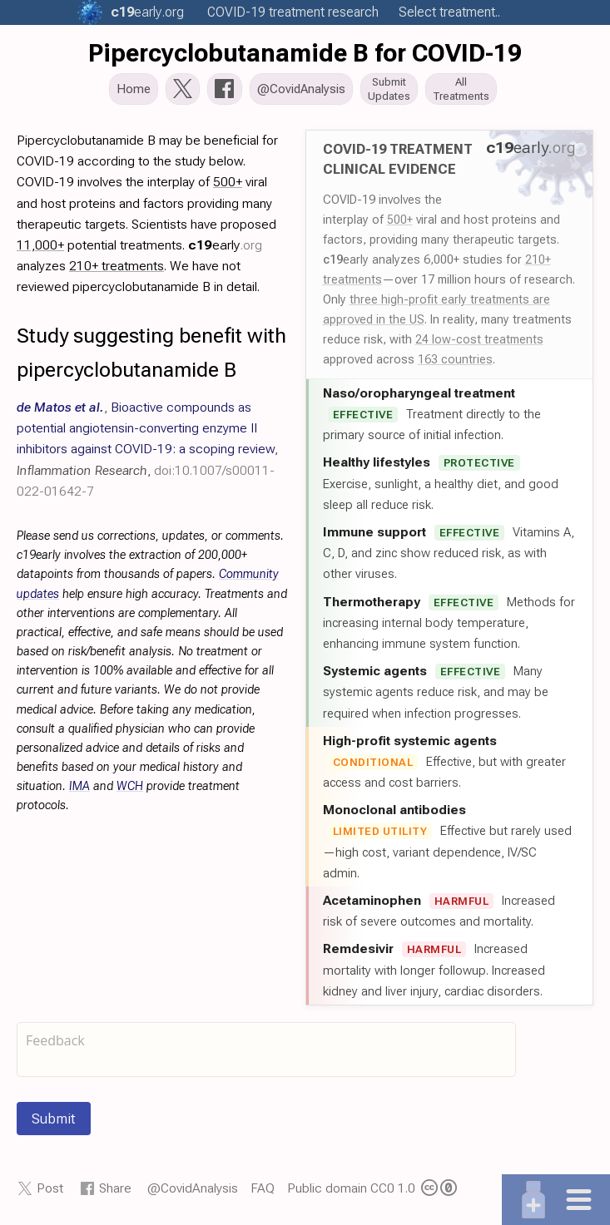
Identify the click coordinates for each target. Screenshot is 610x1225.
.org (147, 12)
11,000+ (40, 246)
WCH (130, 788)
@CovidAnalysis (192, 1190)
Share (115, 1190)
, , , (147, 451)
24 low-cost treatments (479, 340)
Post (50, 1190)
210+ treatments (116, 267)
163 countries (455, 360)
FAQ (262, 1190)
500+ (400, 221)
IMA (79, 788)
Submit (54, 1120)
